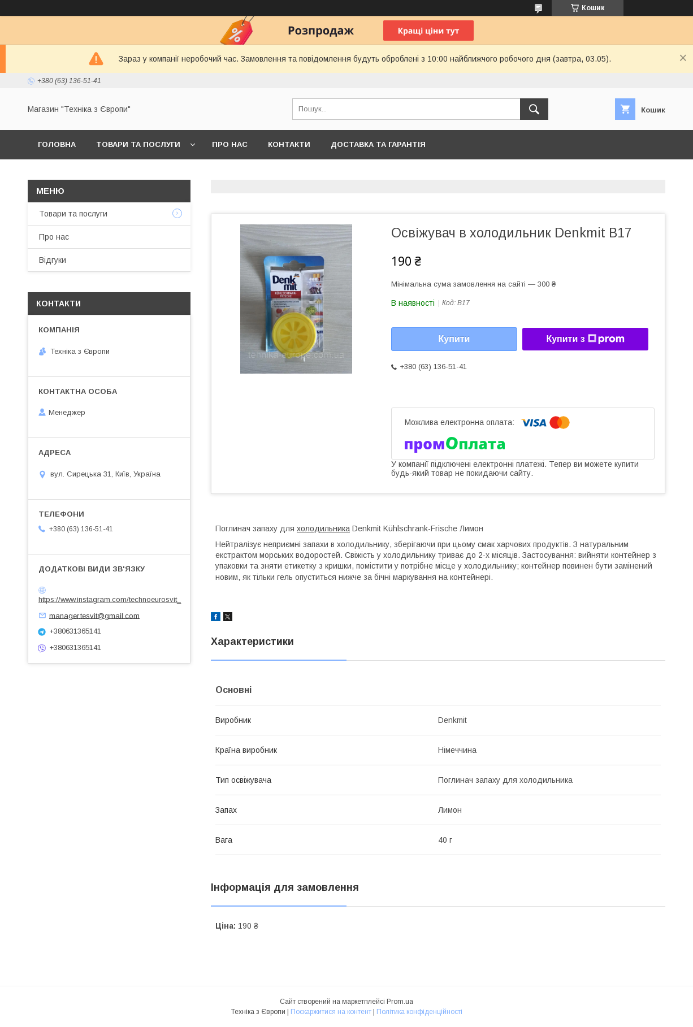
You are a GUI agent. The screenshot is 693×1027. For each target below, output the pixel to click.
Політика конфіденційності (419, 1012)
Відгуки (52, 260)
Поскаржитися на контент (331, 1012)
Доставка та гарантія (378, 144)
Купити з (585, 339)
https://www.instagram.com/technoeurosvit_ (109, 599)
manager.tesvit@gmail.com (94, 615)
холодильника (323, 528)
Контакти (289, 144)
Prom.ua (400, 1002)
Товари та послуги (138, 144)
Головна (57, 144)
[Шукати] (534, 109)
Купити (454, 339)
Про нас (230, 144)
